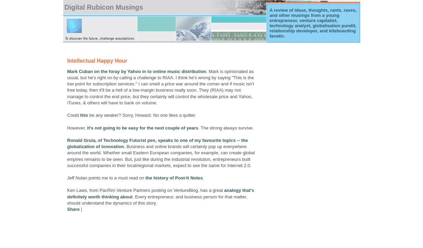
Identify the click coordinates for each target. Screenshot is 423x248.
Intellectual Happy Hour (97, 61)
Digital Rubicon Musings (104, 7)
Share (73, 209)
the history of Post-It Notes (174, 177)
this (84, 115)
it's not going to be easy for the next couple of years (142, 128)
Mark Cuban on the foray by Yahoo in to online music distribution (136, 71)
